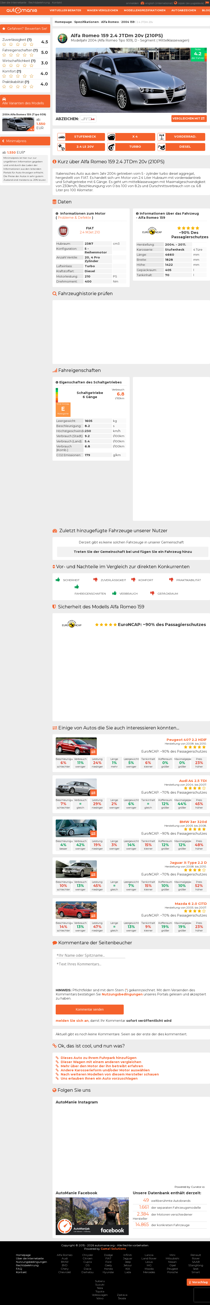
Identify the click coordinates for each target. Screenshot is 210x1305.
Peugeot (172, 1268)
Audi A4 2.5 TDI (193, 781)
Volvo (99, 1298)
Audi (65, 1258)
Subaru (100, 1281)
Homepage (63, 22)
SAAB (196, 1261)
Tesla (100, 1288)
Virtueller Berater (65, 10)
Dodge (108, 1255)
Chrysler (87, 1255)
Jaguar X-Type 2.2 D (188, 862)
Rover (196, 1258)
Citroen (87, 1258)
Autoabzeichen (183, 10)
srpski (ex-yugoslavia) (194, 3)
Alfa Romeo (110, 22)
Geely (108, 1265)
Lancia (149, 1255)
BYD (65, 1265)
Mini (172, 1255)
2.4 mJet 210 (90, 232)
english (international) (161, 3)
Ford (108, 1261)
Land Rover (149, 1258)
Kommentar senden (90, 1009)
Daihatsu (87, 1272)
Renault (196, 1255)
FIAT (108, 1258)
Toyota (99, 1291)
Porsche (172, 1272)
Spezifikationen (86, 22)
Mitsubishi (172, 1258)
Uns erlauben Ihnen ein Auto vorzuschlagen (99, 1078)
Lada (128, 1272)
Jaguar (127, 1258)
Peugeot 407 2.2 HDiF (187, 739)
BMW (64, 1261)
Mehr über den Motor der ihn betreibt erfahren (102, 1066)
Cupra (87, 1261)
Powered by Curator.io (190, 1186)
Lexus (149, 1261)
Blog (206, 10)
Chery (65, 1268)
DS (87, 1265)
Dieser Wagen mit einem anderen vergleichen (101, 1062)
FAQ (19, 1268)
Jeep (128, 1261)
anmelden (135, 3)
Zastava (122, 1295)
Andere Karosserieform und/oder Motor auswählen (105, 1070)
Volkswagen (100, 1295)
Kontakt (57, 2)
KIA (128, 1268)
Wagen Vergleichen (102, 10)
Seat (196, 1268)
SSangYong (195, 1265)
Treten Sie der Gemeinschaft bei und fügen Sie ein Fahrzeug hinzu (133, 552)
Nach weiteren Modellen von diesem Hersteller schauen (110, 1074)
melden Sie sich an (72, 1021)
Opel (172, 1265)
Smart (196, 1272)
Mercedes (149, 1272)
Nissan (172, 1261)
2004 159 (127, 22)
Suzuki (99, 1284)
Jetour (127, 1265)
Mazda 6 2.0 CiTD (191, 903)
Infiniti (127, 1255)
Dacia (87, 1268)
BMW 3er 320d (193, 822)
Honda (108, 1268)
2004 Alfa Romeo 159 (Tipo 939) (24, 114)
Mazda (149, 1268)
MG (149, 1265)
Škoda (122, 1298)
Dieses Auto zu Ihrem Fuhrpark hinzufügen (98, 1058)
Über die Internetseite (13, 2)
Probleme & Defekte (74, 218)
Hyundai (108, 1272)
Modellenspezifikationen (144, 10)
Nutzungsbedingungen (122, 994)
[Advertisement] (25, 256)
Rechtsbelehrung (39, 2)
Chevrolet (64, 1272)
